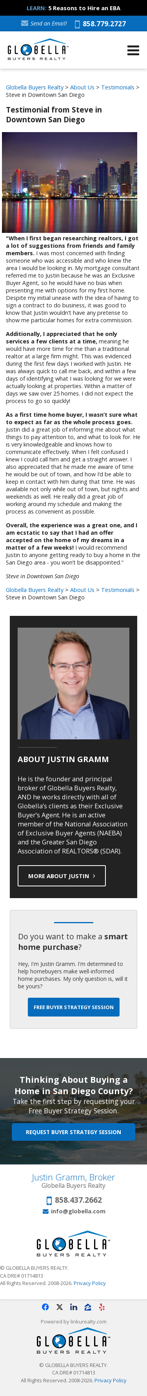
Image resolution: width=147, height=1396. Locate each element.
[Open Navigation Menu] (133, 50)
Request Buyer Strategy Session (73, 1132)
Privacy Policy (90, 1283)
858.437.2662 (78, 1200)
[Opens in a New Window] (45, 1307)
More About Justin (61, 876)
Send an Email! (44, 23)
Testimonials (117, 87)
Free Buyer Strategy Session (74, 1007)
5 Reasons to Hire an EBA (84, 8)
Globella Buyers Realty (35, 87)
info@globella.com (78, 1211)
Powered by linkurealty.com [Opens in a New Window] (74, 1321)
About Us (82, 87)
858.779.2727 (100, 24)
